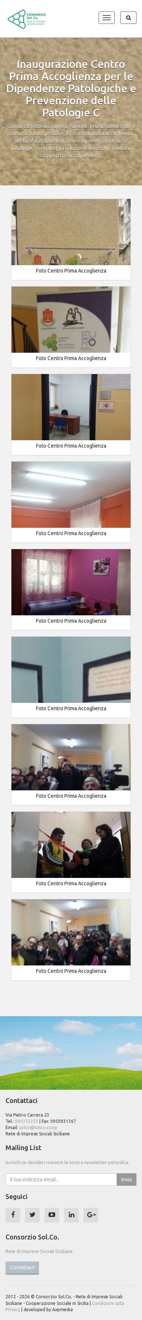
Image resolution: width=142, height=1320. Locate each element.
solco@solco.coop (38, 1127)
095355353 (26, 1121)
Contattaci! (22, 1267)
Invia (126, 1179)
